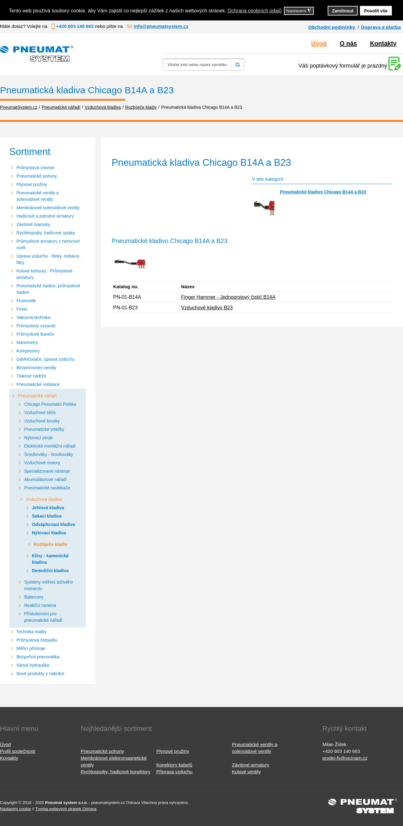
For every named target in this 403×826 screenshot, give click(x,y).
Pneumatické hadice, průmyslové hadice (48, 289)
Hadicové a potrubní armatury (44, 216)
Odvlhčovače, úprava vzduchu (45, 359)
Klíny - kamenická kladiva (50, 559)
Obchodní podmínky (331, 27)
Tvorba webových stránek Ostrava (65, 808)
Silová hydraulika (32, 665)
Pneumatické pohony (36, 176)
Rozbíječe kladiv (50, 544)
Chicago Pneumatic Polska (50, 404)
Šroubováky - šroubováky (48, 454)
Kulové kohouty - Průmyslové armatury (44, 274)
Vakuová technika (33, 317)
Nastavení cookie (15, 808)
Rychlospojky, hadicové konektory (115, 771)
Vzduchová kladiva (44, 499)
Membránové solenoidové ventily (48, 207)
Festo (21, 309)
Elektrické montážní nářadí (50, 446)
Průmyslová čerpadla (36, 640)
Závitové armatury (250, 764)
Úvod (319, 43)
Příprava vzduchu (174, 771)
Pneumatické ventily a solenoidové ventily (37, 196)
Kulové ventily (246, 771)
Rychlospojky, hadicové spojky (45, 232)
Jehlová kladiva (48, 507)
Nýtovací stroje (38, 437)
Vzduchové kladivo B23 (206, 307)
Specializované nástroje (47, 471)
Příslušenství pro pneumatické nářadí (43, 617)
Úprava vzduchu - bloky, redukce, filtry (48, 259)
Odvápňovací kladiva (53, 524)
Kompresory (28, 350)
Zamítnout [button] (343, 10)
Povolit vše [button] (376, 10)
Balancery (33, 596)
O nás (348, 43)
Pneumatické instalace (38, 384)
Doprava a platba (381, 27)
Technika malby (31, 631)
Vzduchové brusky (42, 420)
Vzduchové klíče (40, 412)
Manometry (27, 342)
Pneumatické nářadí (37, 395)
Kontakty (383, 43)
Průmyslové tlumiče (35, 334)
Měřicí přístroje (30, 648)
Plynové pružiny (31, 184)
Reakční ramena (40, 605)
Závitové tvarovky (33, 224)
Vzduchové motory (42, 462)
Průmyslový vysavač (36, 325)
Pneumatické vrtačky (44, 429)
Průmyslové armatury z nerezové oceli (48, 244)
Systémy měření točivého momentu (48, 585)
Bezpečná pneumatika (38, 656)
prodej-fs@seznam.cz (344, 758)
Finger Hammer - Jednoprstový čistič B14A (228, 297)
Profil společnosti (17, 751)
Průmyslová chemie (35, 167)
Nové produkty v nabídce (40, 673)
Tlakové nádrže (31, 375)
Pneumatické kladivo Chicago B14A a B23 (323, 191)
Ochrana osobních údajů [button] (254, 10)
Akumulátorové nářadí (45, 479)
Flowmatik (26, 300)
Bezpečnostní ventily (36, 367)
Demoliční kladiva (50, 570)
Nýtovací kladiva (49, 532)
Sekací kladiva (47, 516)
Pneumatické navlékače (47, 487)
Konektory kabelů (174, 764)
